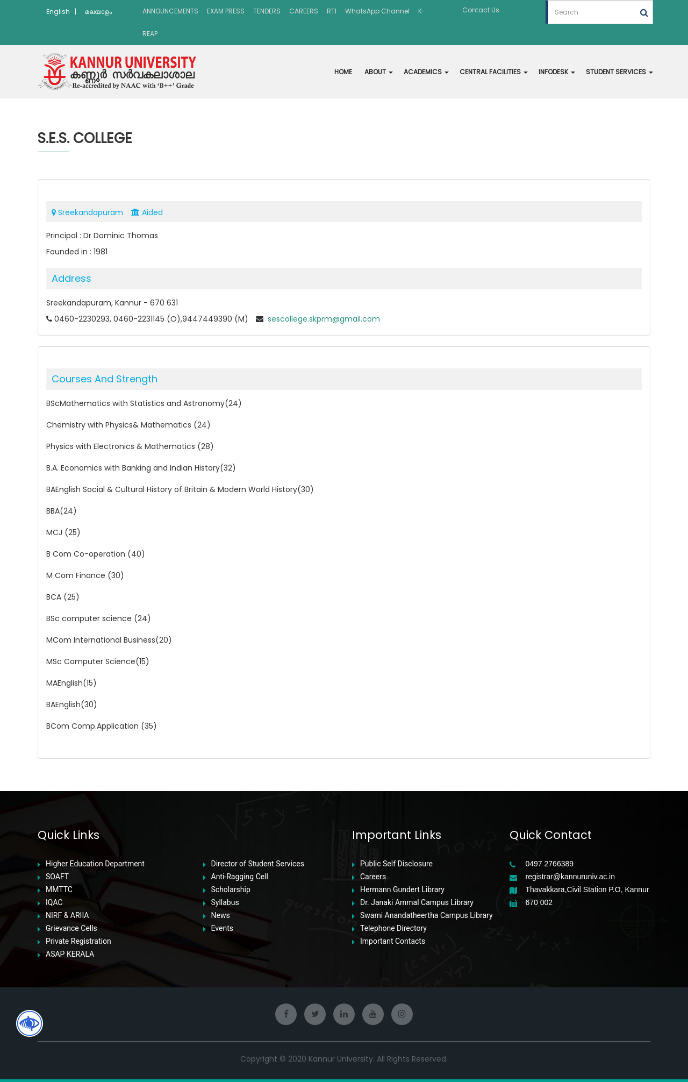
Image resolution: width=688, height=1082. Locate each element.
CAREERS (303, 11)
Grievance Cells (71, 928)
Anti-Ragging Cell (240, 876)
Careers (373, 876)
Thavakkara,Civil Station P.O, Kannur (587, 889)
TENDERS (267, 11)
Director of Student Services (257, 864)
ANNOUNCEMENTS (170, 11)
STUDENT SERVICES (619, 71)
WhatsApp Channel (377, 11)
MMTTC (59, 889)
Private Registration (78, 941)
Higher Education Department (95, 864)
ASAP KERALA (70, 954)
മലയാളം (98, 11)
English (58, 11)
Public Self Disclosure (396, 864)
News (220, 915)
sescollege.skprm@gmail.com (323, 319)
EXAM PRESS (226, 11)
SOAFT (57, 876)
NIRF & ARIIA (67, 915)
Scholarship (230, 889)
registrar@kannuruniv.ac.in (570, 876)
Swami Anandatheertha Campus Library (426, 915)
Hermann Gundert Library (402, 889)
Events (222, 928)
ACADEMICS (426, 71)
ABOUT (378, 71)
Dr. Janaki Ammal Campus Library (417, 902)
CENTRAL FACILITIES (494, 71)
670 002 (539, 902)
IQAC (54, 902)
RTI (331, 11)
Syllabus (225, 902)
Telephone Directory (393, 928)
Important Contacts (392, 941)
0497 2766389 (550, 864)
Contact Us (480, 10)
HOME (343, 71)
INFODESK (557, 71)
